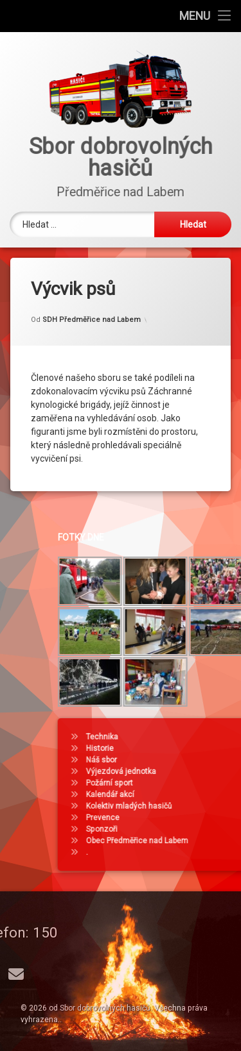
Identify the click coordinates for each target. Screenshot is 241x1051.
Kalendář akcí (177, 794)
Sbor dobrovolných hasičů (105, 1008)
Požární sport (176, 782)
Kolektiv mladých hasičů (196, 806)
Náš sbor (168, 759)
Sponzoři (168, 829)
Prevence (169, 817)
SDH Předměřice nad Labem (91, 312)
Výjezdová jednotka (188, 771)
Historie (167, 748)
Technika (169, 736)
